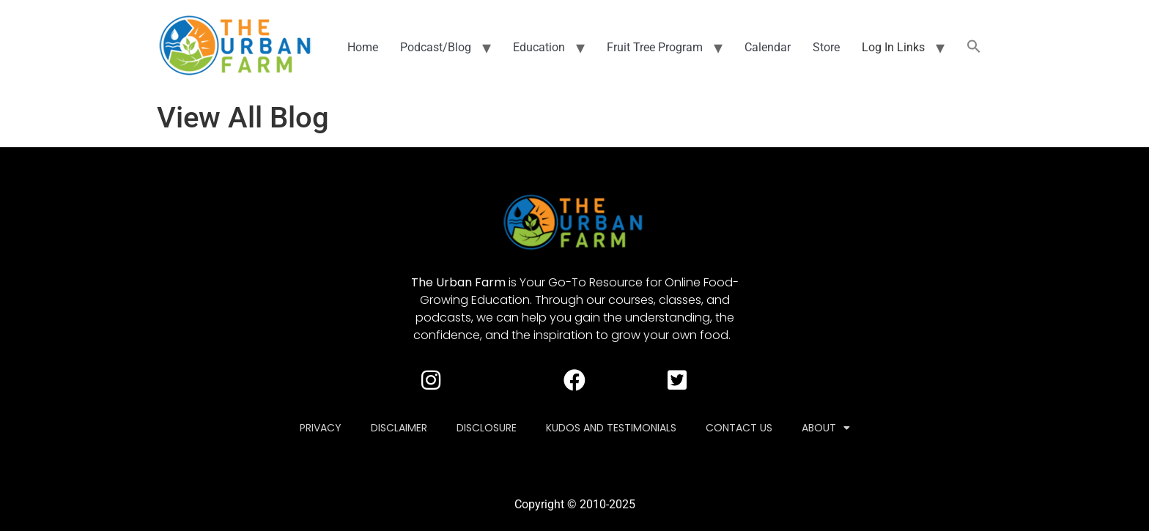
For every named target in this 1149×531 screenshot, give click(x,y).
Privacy (320, 427)
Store (826, 47)
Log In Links (893, 47)
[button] (974, 47)
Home (362, 47)
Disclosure (487, 427)
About (826, 427)
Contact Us (739, 427)
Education (539, 47)
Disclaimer (399, 427)
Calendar (768, 47)
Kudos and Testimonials (611, 427)
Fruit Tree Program (655, 47)
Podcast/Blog (435, 47)
